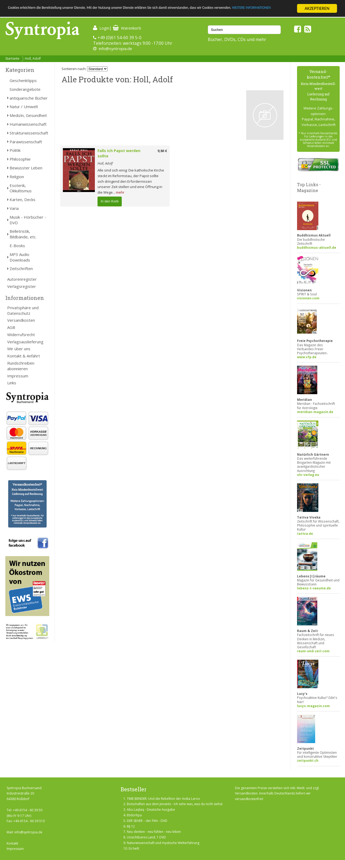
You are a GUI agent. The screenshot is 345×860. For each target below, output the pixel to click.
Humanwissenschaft (28, 124)
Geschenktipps (23, 80)
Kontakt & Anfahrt (23, 355)
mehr (120, 192)
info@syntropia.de (115, 48)
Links (11, 382)
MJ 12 (131, 826)
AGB (11, 327)
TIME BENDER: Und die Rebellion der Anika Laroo (163, 798)
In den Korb (110, 201)
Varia (14, 208)
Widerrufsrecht (21, 334)
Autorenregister (22, 279)
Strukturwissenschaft (29, 133)
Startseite (12, 58)
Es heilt (134, 848)
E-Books (17, 245)
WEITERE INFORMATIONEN (33, 13)
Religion (17, 176)
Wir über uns (18, 348)
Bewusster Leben (26, 167)
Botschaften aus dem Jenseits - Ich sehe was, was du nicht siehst (174, 804)
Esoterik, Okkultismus (21, 188)
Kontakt (12, 843)
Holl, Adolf (33, 58)
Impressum (17, 375)
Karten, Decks (22, 199)
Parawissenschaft (26, 141)
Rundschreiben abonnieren (20, 365)
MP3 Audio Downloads (20, 257)
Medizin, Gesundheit (28, 115)
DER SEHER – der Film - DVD (147, 820)
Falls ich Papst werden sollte (119, 153)
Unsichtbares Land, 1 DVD (146, 837)
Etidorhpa (134, 815)
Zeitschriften (21, 268)
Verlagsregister (21, 286)
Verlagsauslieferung (25, 341)
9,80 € (162, 150)
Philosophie (20, 159)
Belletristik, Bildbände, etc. (23, 234)
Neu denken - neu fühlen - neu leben (154, 831)
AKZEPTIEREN (317, 8)
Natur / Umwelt (24, 106)
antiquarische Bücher (29, 98)
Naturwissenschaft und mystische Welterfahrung (163, 843)
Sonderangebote (25, 89)
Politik (15, 150)
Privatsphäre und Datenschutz (23, 310)
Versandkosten (21, 320)
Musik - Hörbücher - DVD (28, 219)
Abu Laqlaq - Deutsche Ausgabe (151, 809)
